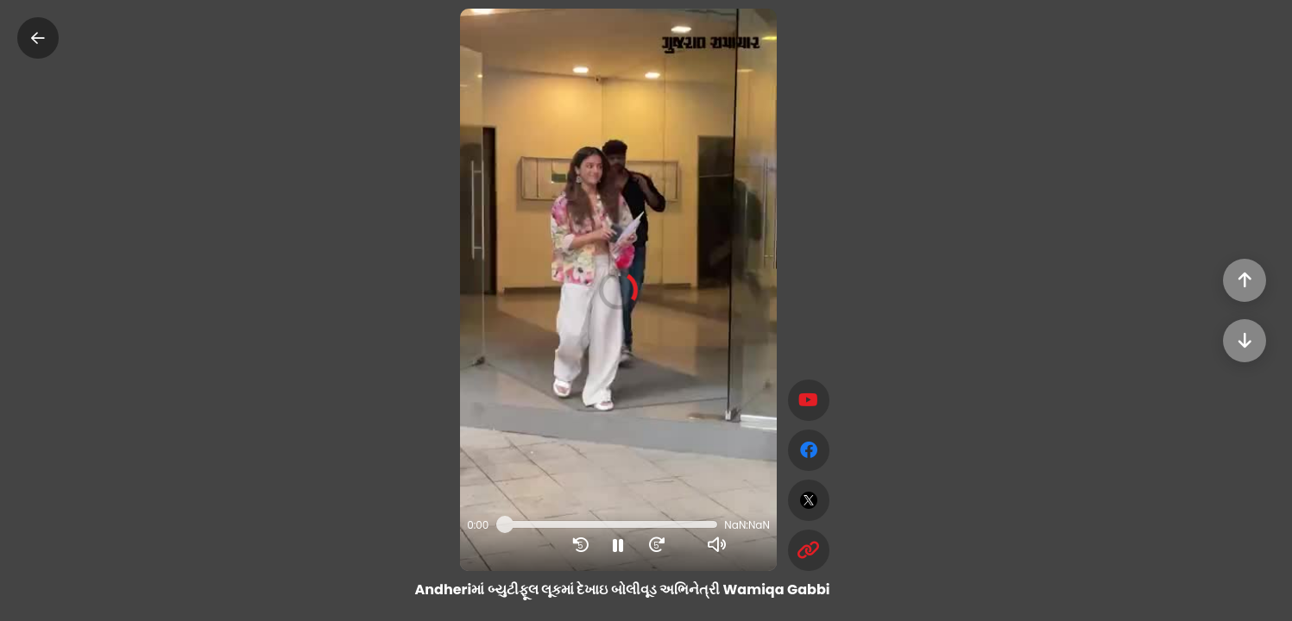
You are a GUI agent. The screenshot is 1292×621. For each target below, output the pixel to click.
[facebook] (808, 450)
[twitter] (808, 500)
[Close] (38, 38)
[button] (618, 290)
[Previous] (1244, 280)
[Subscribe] (808, 400)
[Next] (1244, 340)
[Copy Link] (808, 550)
